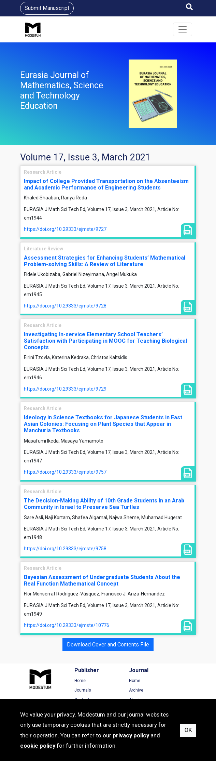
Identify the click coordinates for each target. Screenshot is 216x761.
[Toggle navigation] (182, 29)
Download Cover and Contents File (108, 644)
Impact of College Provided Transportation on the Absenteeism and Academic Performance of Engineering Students (106, 184)
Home (73, 680)
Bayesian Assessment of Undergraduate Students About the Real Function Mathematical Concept (102, 580)
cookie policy (37, 745)
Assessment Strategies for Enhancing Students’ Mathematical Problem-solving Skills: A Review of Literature (104, 260)
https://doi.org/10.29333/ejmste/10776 (66, 625)
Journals (76, 690)
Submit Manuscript (47, 8)
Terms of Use (175, 680)
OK (188, 730)
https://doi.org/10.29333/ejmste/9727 (65, 229)
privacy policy (131, 735)
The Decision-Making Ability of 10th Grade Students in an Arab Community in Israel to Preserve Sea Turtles (104, 503)
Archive (122, 690)
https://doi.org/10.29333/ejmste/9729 (65, 389)
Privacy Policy (175, 690)
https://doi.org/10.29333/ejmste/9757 (65, 472)
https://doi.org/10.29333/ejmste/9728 (65, 306)
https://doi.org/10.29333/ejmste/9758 (65, 548)
